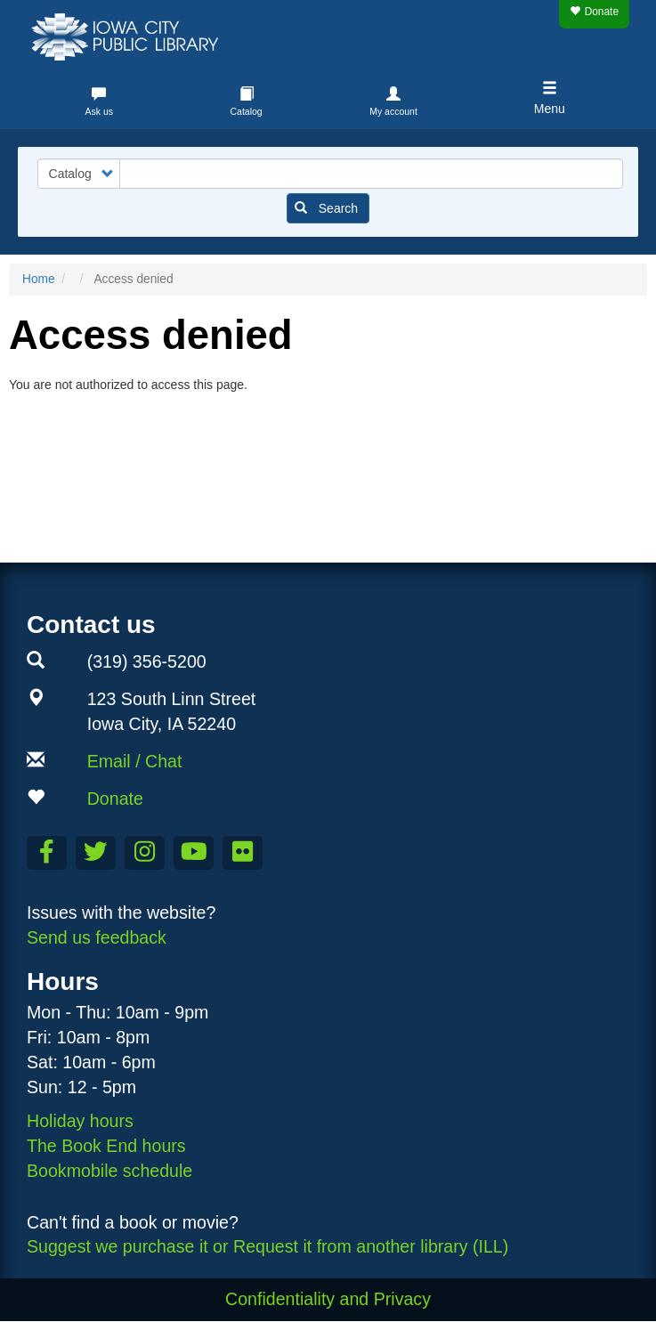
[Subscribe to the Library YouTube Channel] (194, 853)
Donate (594, 11)
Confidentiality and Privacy (328, 1299)
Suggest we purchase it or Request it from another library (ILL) (267, 1246)
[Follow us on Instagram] (145, 853)
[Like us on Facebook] (47, 853)
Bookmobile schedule (109, 1170)
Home (38, 279)
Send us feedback (96, 937)
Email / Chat (134, 761)
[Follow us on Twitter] (96, 853)
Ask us (99, 111)
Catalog (247, 111)
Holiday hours (80, 1121)
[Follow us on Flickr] (243, 853)
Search (326, 208)
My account (393, 111)
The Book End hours (106, 1146)
